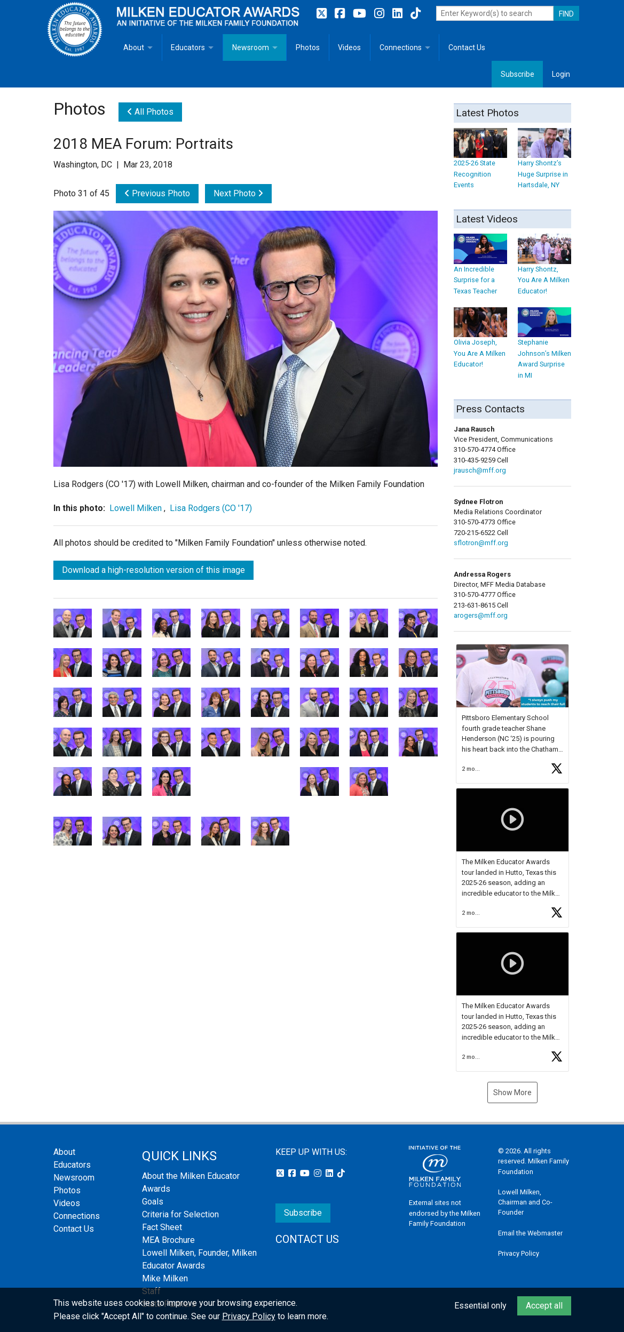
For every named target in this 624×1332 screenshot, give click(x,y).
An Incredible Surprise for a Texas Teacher (480, 269)
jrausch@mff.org (480, 470)
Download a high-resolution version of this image (153, 570)
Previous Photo (157, 193)
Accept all (544, 1306)
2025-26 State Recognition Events (480, 163)
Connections (401, 47)
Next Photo (238, 193)
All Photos (150, 112)
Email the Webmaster (530, 1233)
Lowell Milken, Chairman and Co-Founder (525, 1202)
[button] (512, 713)
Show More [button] (512, 1092)
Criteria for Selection (180, 1214)
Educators (188, 47)
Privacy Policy (518, 1253)
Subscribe (517, 74)
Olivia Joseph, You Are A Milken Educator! (480, 343)
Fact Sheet (162, 1227)
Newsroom (250, 47)
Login (561, 74)
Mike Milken (165, 1278)
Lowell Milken (136, 508)
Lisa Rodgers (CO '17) (211, 508)
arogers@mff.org (481, 615)
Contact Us (466, 47)
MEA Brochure (168, 1240)
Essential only (480, 1306)
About (133, 47)
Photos (308, 47)
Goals (152, 1202)
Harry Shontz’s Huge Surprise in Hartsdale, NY (544, 163)
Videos (349, 47)
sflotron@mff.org (481, 543)
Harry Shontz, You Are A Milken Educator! (544, 269)
